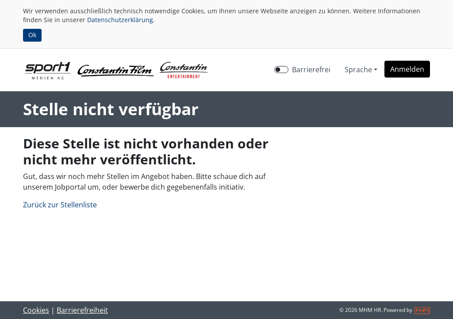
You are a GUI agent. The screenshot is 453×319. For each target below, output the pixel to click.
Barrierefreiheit (82, 310)
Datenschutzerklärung (120, 20)
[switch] (281, 69)
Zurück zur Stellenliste (60, 205)
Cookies (36, 310)
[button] (407, 69)
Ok (32, 35)
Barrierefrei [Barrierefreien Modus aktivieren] (311, 69)
